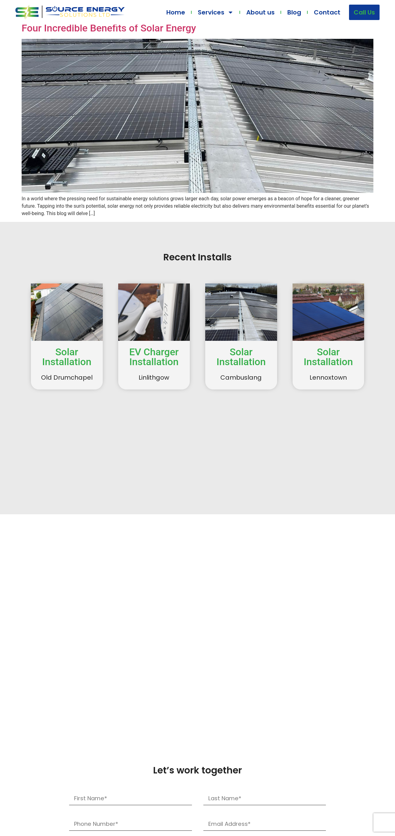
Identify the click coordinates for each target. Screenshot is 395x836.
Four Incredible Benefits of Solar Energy (109, 28)
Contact (327, 12)
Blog (294, 12)
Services (216, 12)
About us (260, 12)
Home (175, 12)
